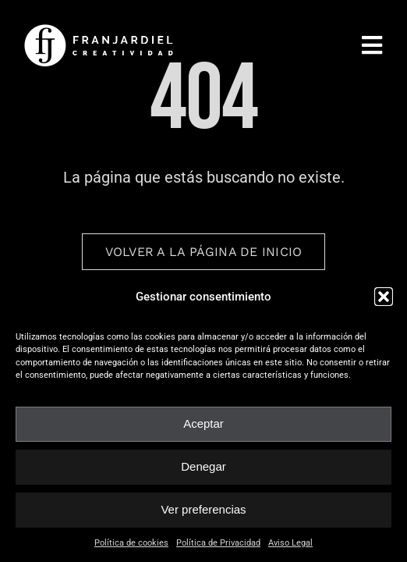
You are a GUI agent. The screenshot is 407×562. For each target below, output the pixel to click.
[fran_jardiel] (101, 29)
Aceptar (203, 423)
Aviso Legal (290, 543)
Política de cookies (131, 543)
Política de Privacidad (218, 543)
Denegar (203, 466)
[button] (383, 296)
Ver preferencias (203, 509)
